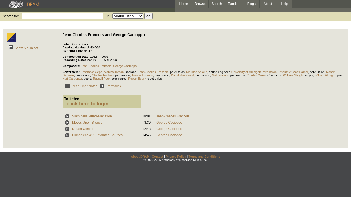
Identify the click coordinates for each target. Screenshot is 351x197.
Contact (157, 156)
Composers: (72, 66)
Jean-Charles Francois (96, 66)
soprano (130, 72)
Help (284, 4)
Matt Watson (220, 75)
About (268, 4)
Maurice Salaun (196, 72)
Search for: (11, 16)
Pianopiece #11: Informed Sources (97, 135)
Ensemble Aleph (91, 72)
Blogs (251, 4)
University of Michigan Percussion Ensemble (261, 72)
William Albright (293, 75)
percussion (177, 72)
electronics (119, 78)
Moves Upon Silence (87, 122)
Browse (200, 4)
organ (309, 75)
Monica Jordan (114, 72)
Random (234, 4)
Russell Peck (102, 78)
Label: (67, 44)
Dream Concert (83, 129)
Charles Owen (256, 75)
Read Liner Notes (80, 86)
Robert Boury (137, 78)
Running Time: (73, 50)
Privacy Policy (176, 156)
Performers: (71, 72)
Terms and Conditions (204, 156)
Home (183, 4)
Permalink (109, 86)
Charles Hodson (103, 75)
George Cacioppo (125, 66)
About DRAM (140, 156)
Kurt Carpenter (72, 78)
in (108, 16)
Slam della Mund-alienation (92, 116)
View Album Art (22, 48)
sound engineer (219, 72)
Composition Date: (76, 56)
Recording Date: (75, 60)
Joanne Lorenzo (142, 75)
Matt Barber (300, 72)
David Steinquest (182, 75)
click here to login (88, 103)
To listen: (72, 99)
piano (340, 75)
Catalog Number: (75, 47)
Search (217, 4)
